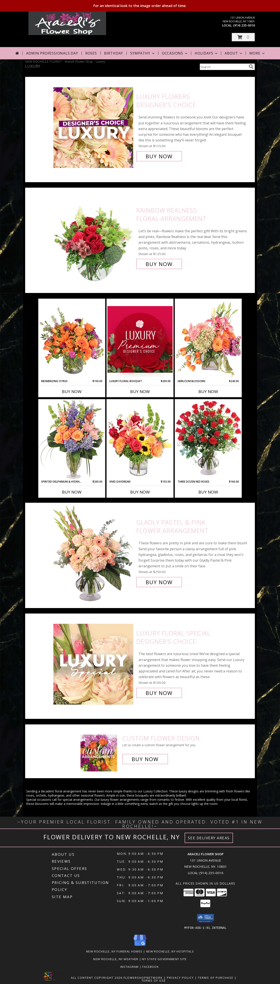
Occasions (175, 53)
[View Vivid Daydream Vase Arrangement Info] (140, 440)
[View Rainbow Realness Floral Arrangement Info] (93, 237)
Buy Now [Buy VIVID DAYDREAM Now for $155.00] (140, 492)
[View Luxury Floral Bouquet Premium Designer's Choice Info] (140, 339)
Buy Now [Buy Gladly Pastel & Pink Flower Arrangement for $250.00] (159, 582)
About (234, 53)
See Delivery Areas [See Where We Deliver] (209, 837)
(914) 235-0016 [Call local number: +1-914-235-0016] (244, 25)
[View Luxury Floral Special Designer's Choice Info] (93, 663)
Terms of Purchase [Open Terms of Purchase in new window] (215, 977)
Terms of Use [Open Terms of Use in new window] (154, 980)
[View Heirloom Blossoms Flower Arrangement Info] (208, 339)
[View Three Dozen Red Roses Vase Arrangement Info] (208, 439)
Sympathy (142, 53)
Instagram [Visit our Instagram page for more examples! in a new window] (130, 966)
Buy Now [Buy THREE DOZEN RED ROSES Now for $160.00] (208, 492)
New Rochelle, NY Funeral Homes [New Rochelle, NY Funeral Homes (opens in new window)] (114, 951)
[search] (251, 66)
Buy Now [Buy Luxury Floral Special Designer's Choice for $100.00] (159, 693)
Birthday (113, 53)
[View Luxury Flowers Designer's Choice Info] (93, 126)
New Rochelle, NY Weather (115, 959)
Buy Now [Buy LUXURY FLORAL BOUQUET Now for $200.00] (140, 391)
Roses (91, 53)
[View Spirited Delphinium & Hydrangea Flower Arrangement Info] (72, 439)
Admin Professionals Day (52, 53)
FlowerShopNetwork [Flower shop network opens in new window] (143, 977)
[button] (243, 37)
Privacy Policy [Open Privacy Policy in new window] (180, 977)
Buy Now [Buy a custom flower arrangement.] (145, 759)
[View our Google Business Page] (140, 946)
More (257, 53)
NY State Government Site (164, 959)
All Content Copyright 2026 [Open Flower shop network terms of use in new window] (96, 977)
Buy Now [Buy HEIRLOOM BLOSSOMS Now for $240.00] (208, 391)
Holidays (206, 53)
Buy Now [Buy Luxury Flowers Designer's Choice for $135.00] (159, 156)
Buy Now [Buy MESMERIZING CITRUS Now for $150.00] (72, 391)
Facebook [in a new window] (151, 966)
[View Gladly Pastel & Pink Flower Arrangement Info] (93, 552)
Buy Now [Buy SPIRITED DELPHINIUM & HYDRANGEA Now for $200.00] (72, 492)
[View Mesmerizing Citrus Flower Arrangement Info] (72, 339)
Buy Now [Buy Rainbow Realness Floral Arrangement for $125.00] (159, 264)
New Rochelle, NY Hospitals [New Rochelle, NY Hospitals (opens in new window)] (170, 951)
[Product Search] (223, 67)
